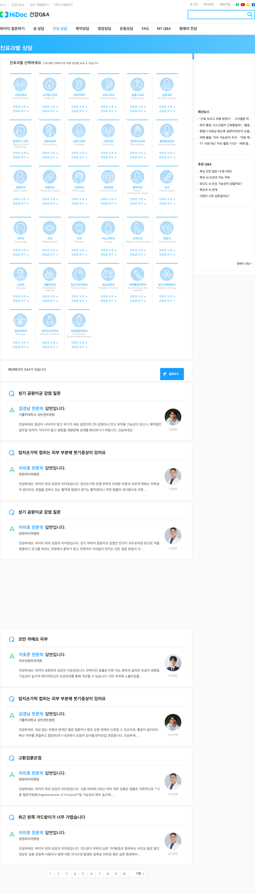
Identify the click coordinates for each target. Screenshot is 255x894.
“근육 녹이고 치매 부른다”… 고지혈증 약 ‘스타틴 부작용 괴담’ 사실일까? (226, 119)
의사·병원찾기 (39, 5)
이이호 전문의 (31, 468)
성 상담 (38, 29)
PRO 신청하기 (63, 5)
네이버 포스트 (237, 5)
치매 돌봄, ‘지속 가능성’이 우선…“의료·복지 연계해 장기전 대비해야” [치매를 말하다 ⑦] (226, 138)
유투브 (243, 5)
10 (124, 874)
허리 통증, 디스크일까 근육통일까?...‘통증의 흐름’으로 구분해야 (226, 125)
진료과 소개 (19, 106)
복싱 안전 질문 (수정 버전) (216, 171)
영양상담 (104, 29)
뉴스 (3, 5)
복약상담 (82, 29)
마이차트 (208, 5)
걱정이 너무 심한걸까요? (214, 196)
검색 (250, 14)
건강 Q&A (17, 5)
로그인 (194, 5)
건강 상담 (60, 29)
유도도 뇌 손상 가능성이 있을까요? (221, 184)
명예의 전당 (188, 29)
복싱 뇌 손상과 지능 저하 (215, 178)
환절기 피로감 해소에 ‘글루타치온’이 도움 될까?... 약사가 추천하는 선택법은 (226, 131)
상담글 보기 (19, 111)
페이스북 (253, 5)
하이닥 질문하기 (12, 29)
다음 (138, 873)
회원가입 (225, 5)
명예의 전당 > (244, 264)
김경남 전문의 (31, 408)
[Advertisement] (96, 594)
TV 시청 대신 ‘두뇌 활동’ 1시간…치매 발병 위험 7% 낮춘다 (226, 144)
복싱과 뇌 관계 (208, 190)
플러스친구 (248, 5)
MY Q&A (164, 29)
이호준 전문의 (31, 654)
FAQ (145, 29)
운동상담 (126, 29)
